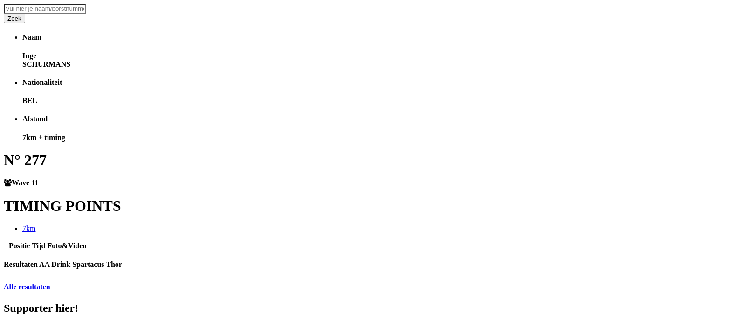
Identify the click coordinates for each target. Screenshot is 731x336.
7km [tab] (28, 228)
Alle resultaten (27, 287)
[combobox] (45, 9)
